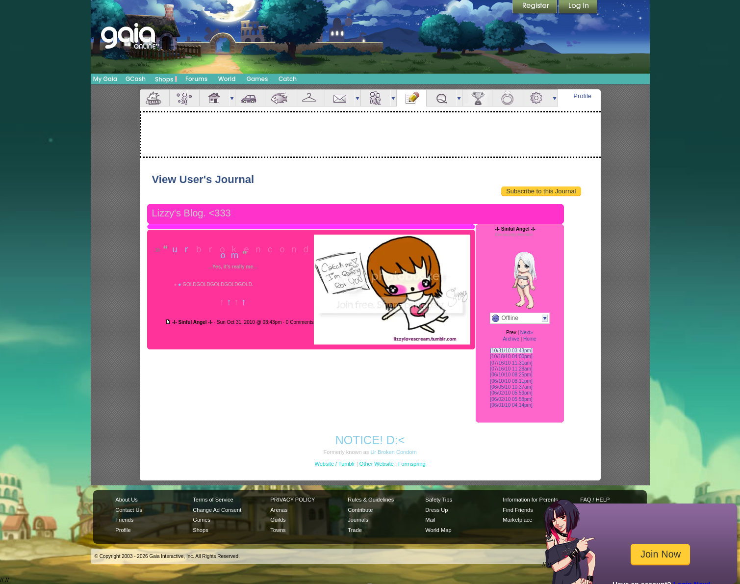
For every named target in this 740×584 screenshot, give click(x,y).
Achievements (477, 98)
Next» (526, 332)
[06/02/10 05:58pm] (511, 399)
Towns (277, 530)
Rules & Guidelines (371, 500)
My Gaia (105, 79)
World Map (438, 530)
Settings (537, 98)
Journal (411, 98)
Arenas (278, 510)
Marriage (507, 98)
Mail (340, 98)
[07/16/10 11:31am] (511, 363)
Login (578, 7)
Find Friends (518, 510)
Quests (441, 98)
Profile (582, 96)
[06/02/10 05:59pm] (511, 393)
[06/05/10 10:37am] (511, 387)
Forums (196, 79)
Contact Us (128, 510)
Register (535, 7)
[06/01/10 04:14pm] (511, 405)
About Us (126, 500)
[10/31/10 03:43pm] (511, 350)
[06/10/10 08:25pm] (511, 374)
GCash (136, 79)
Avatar (184, 98)
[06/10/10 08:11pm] (511, 381)
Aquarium (280, 98)
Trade (354, 530)
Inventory (310, 98)
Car (250, 98)
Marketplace (517, 520)
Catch (288, 79)
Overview (154, 98)
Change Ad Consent (217, 510)
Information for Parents (530, 500)
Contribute (360, 510)
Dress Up (436, 510)
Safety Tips (438, 500)
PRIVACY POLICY (292, 500)
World (227, 79)
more (232, 98)
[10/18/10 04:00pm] (511, 356)
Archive (511, 339)
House (214, 98)
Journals (358, 520)
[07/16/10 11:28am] (511, 369)
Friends (375, 98)
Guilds (277, 520)
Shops (166, 79)
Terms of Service (213, 500)
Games (257, 79)
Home (529, 339)
